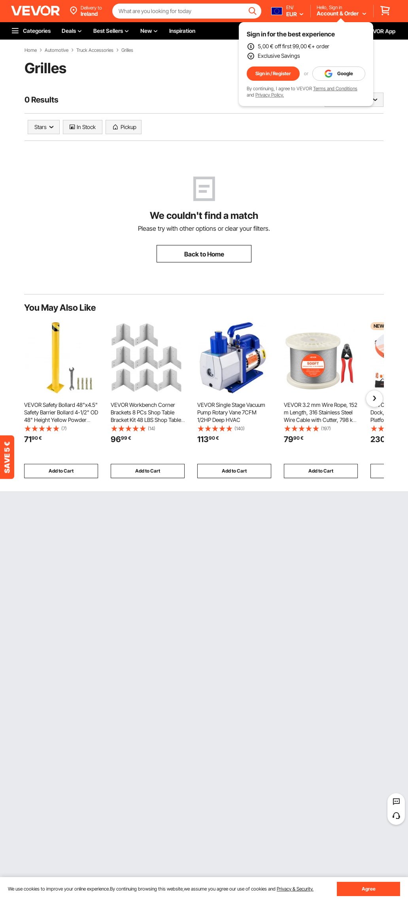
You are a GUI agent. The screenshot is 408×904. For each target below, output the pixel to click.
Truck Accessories (94, 50)
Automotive (56, 50)
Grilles (127, 50)
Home (31, 50)
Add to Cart (61, 471)
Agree (369, 889)
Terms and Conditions (335, 88)
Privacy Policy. (269, 95)
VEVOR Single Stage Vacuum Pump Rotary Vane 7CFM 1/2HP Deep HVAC (231, 412)
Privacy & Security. (295, 889)
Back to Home (204, 254)
